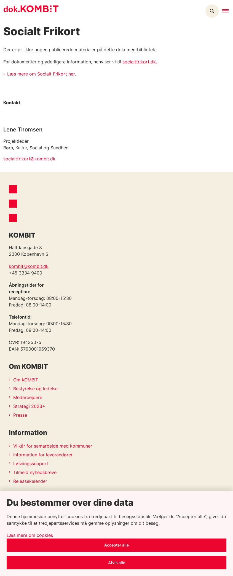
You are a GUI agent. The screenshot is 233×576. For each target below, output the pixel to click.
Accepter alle (116, 545)
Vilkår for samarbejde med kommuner (52, 446)
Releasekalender (30, 481)
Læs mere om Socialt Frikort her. (41, 74)
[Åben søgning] (212, 11)
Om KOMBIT (25, 380)
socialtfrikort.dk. (139, 61)
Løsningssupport (30, 463)
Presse (20, 415)
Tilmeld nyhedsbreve (35, 472)
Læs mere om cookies (30, 535)
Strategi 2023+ (29, 406)
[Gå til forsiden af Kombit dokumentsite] (29, 11)
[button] (227, 11)
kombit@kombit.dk (29, 266)
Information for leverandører (43, 454)
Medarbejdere (27, 397)
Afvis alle (116, 562)
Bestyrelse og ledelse (35, 388)
